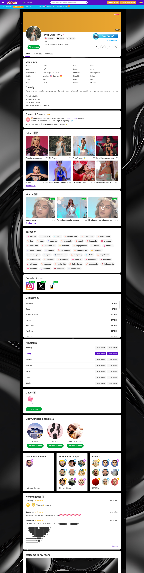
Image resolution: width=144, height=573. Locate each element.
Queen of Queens (71, 118)
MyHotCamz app (62, 7)
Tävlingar (50, 7)
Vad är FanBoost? (112, 40)
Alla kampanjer (40, 7)
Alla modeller (7, 7)
